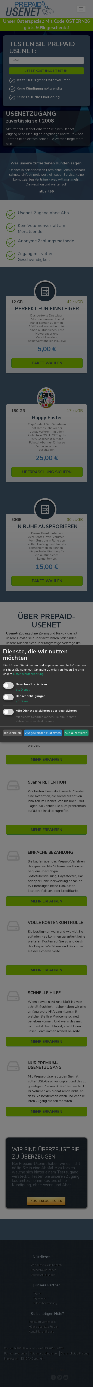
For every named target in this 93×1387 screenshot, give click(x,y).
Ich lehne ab (12, 733)
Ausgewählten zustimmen (43, 733)
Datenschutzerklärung (28, 674)
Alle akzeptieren (76, 733)
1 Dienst (23, 690)
